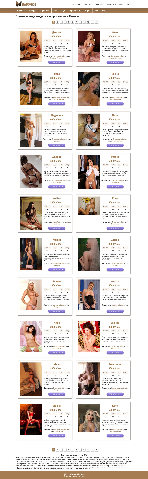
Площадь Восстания (56, 58)
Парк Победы (56, 348)
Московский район (117, 222)
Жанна (115, 322)
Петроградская (117, 141)
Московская (115, 224)
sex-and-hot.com (78, 474)
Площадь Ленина (115, 99)
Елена (115, 74)
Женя (115, 32)
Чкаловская (57, 182)
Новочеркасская (59, 99)
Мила (56, 364)
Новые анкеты (99, 4)
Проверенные (87, 4)
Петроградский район (59, 139)
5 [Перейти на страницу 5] (68, 22)
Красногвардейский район (61, 98)
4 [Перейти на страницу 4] (64, 22)
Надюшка (57, 115)
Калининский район (117, 98)
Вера (57, 74)
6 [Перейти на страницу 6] (72, 22)
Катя (115, 405)
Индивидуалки (75, 4)
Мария (57, 239)
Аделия (57, 157)
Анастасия (115, 364)
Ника (115, 115)
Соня (115, 198)
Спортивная (115, 182)
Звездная (57, 265)
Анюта (115, 281)
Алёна (57, 198)
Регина (115, 157)
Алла (57, 322)
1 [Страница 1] (53, 22)
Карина (56, 281)
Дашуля (57, 32)
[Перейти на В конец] (96, 22)
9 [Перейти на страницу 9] (83, 22)
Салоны (128, 4)
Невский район (57, 222)
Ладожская (59, 431)
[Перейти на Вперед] (92, 22)
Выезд (121, 4)
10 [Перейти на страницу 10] (88, 22)
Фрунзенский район (117, 305)
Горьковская (57, 141)
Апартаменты (111, 4)
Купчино (115, 307)
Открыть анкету (57, 62)
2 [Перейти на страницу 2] (57, 22)
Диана (115, 239)
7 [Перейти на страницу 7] (76, 22)
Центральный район (58, 56)
